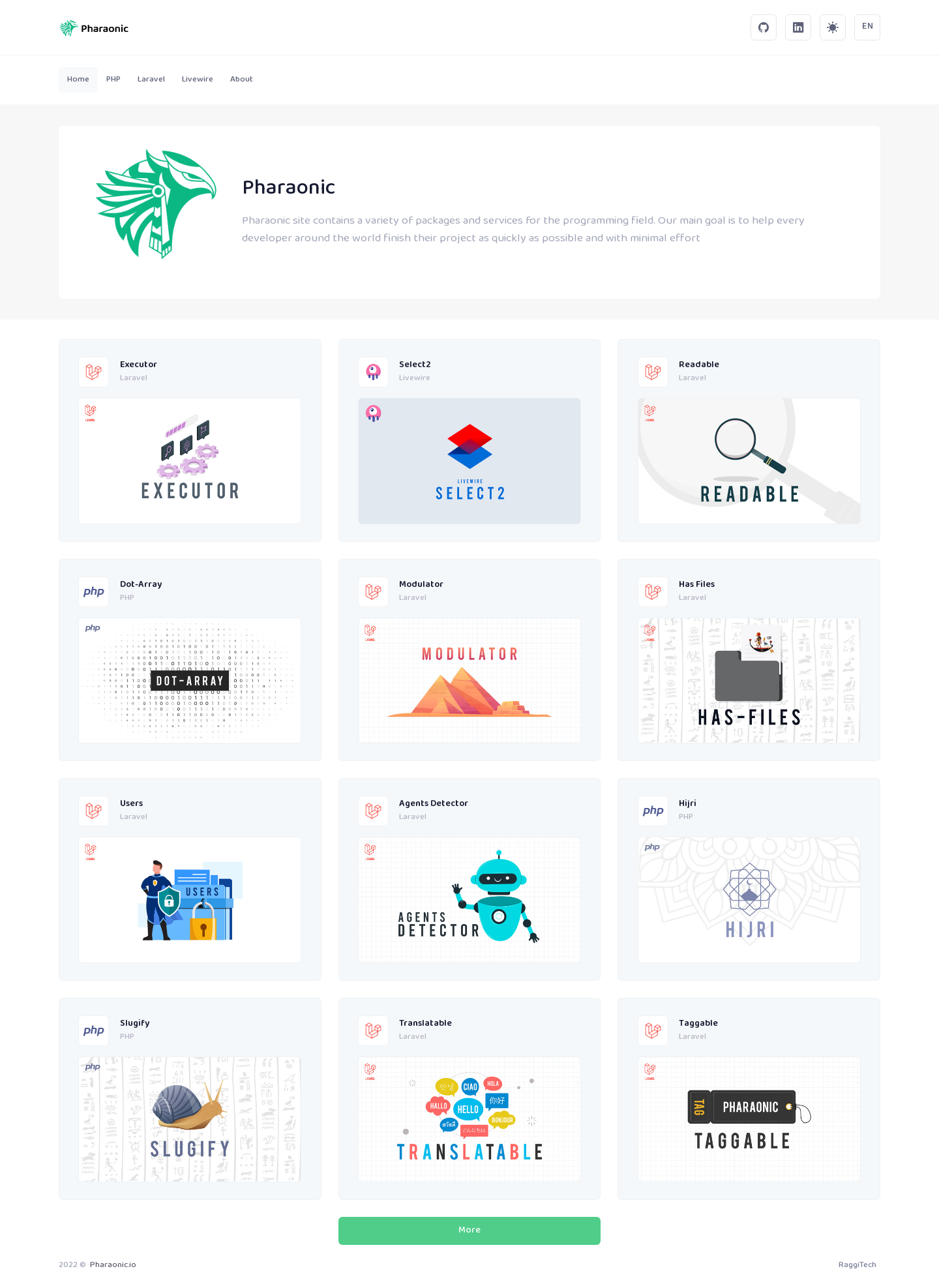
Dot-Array (141, 585)
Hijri (687, 804)
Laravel (133, 378)
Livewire (414, 378)
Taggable (698, 1024)
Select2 (415, 365)
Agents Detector (433, 804)
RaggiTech (857, 1265)
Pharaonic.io (113, 1265)
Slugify (134, 1024)
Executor (138, 365)
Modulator (421, 585)
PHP (127, 598)
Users (131, 804)
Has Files (697, 585)
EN (867, 27)
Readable (699, 365)
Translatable (425, 1024)
